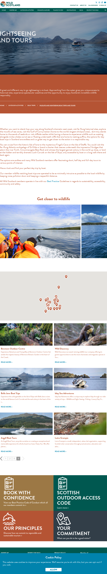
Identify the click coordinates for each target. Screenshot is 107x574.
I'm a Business (93, 5)
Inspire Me (13, 10)
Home (4, 10)
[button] (54, 300)
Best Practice (53, 181)
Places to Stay (58, 10)
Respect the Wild (92, 10)
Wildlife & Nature (43, 10)
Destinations (71, 10)
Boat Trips (31, 105)
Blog (81, 10)
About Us (83, 5)
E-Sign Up (102, 5)
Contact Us (74, 5)
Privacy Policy (60, 553)
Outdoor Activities (27, 10)
